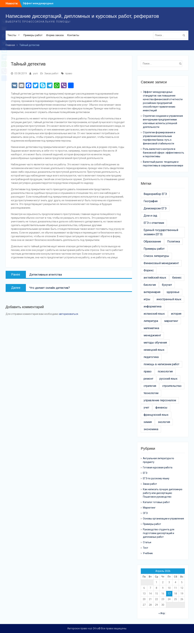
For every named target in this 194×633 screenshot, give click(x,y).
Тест (145, 547)
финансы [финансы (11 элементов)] (161, 407)
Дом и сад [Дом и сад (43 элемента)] (150, 215)
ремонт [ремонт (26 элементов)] (148, 378)
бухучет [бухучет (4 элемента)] (167, 284)
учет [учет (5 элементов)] (146, 407)
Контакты (73, 35)
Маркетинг (149, 507)
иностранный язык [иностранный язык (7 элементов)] (168, 299)
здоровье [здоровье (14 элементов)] (173, 292)
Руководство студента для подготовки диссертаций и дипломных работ (158, 533)
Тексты (11, 35)
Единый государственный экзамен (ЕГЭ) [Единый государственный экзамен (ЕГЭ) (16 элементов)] (161, 232)
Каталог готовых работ (156, 502)
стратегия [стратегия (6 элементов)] (150, 386)
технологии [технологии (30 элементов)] (151, 393)
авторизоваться (68, 314)
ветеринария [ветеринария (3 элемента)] (152, 292)
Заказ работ (51, 73)
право (68, 73)
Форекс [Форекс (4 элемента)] (149, 270)
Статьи (147, 542)
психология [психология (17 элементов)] (165, 371)
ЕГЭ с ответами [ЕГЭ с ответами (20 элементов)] (154, 222)
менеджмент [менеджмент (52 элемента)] (152, 335)
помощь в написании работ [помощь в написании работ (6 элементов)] (161, 364)
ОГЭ (145, 513)
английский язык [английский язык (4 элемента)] (155, 277)
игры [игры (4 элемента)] (147, 299)
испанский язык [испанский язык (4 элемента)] (154, 313)
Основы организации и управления (163, 518)
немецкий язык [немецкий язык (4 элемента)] (154, 349)
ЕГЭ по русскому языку (156, 478)
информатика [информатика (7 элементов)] (152, 306)
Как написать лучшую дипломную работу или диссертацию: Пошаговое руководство (162, 493)
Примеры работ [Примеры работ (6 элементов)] (154, 248)
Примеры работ (32, 35)
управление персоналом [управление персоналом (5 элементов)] (160, 400)
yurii (35, 73)
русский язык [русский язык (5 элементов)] (168, 378)
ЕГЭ (145, 473)
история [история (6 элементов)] (176, 313)
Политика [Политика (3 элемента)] (173, 241)
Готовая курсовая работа (157, 467)
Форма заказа (55, 35)
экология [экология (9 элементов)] (164, 422)
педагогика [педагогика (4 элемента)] (151, 357)
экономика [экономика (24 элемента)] (151, 429)
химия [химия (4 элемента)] (148, 422)
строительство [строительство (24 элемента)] (171, 386)
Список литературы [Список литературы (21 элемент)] (156, 256)
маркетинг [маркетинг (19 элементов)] (171, 321)
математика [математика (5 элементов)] (151, 328)
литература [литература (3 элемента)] (151, 321)
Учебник (148, 553)
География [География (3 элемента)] (151, 201)
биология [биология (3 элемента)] (150, 284)
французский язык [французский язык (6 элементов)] (156, 414)
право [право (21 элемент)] (148, 371)
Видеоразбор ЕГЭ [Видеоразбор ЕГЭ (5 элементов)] (155, 194)
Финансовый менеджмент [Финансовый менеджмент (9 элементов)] (161, 263)
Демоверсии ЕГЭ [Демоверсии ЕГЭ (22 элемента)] (155, 208)
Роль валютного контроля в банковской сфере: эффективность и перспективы (163, 153)
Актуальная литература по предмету (158, 460)
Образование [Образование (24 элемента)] (152, 241)
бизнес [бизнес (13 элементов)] (176, 277)
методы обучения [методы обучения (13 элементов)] (155, 342)
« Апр (162, 613)
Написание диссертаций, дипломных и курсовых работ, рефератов (82, 16)
